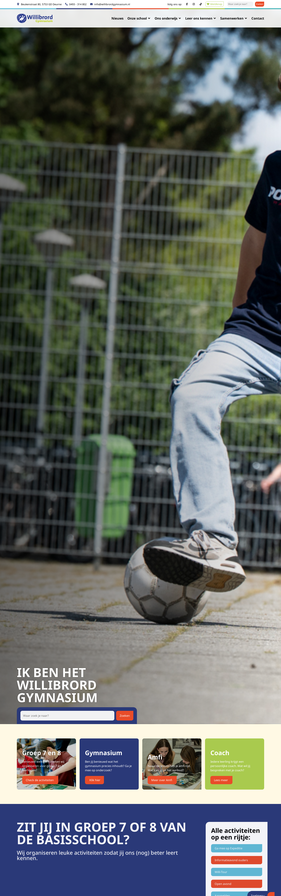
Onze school (139, 18)
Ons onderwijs (168, 18)
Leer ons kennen (200, 18)
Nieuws (117, 18)
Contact (257, 18)
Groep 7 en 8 (42, 752)
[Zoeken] (259, 4)
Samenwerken (233, 18)
